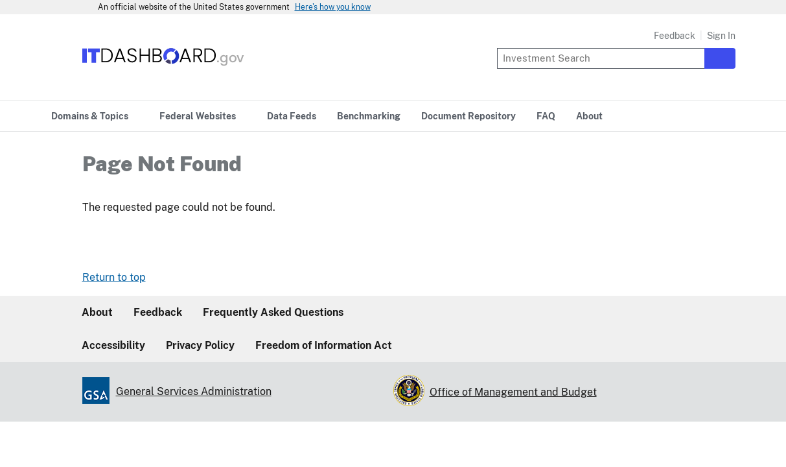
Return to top (114, 277)
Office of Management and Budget (513, 392)
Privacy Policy (200, 345)
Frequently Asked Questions (273, 312)
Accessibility (113, 345)
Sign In (721, 35)
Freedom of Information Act (323, 345)
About (97, 312)
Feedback (674, 35)
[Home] (163, 66)
